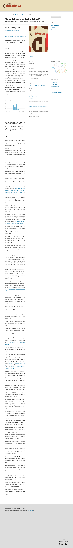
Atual (4, 10)
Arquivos (9, 10)
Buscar (67, 10)
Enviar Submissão (56, 17)
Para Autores (54, 84)
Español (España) (55, 29)
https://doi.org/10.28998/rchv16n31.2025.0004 (16, 36)
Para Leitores (54, 82)
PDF (32, 56)
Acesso (69, 1)
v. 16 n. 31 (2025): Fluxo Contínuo (21, 14)
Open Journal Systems (56, 92)
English (53, 27)
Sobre (22, 10)
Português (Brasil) (55, 25)
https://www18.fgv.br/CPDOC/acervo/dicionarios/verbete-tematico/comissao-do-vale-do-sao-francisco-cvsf (15, 190)
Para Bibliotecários (55, 86)
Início (6, 14)
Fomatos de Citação (34, 78)
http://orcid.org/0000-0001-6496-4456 (12, 30)
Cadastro (64, 1)
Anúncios (16, 10)
